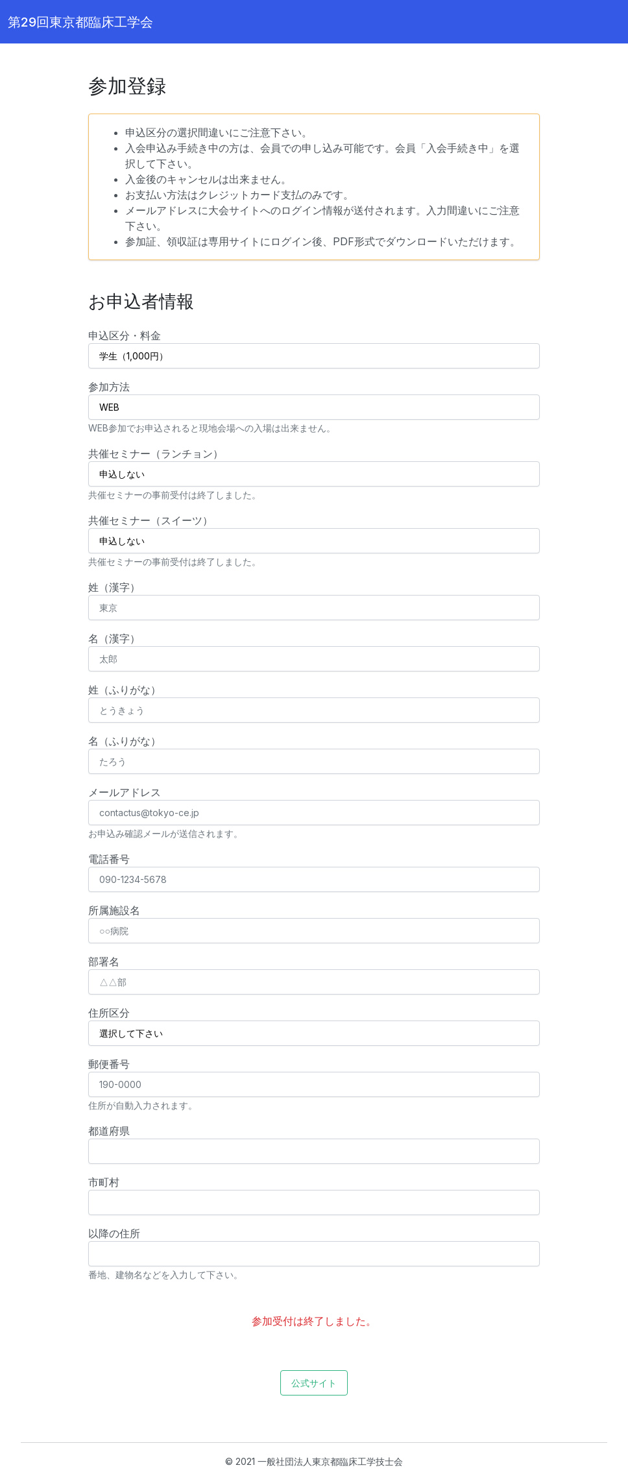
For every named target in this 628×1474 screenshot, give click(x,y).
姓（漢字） (114, 587)
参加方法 (109, 386)
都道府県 (109, 1130)
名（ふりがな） (124, 740)
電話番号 (109, 858)
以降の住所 (114, 1233)
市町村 (103, 1182)
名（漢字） (114, 638)
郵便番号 (109, 1063)
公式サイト (314, 1382)
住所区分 (109, 1012)
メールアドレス (124, 792)
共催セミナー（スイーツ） (150, 520)
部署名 (103, 961)
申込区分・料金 (124, 335)
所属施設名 (114, 910)
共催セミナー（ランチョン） (155, 453)
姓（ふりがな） (124, 689)
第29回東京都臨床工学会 (80, 22)
